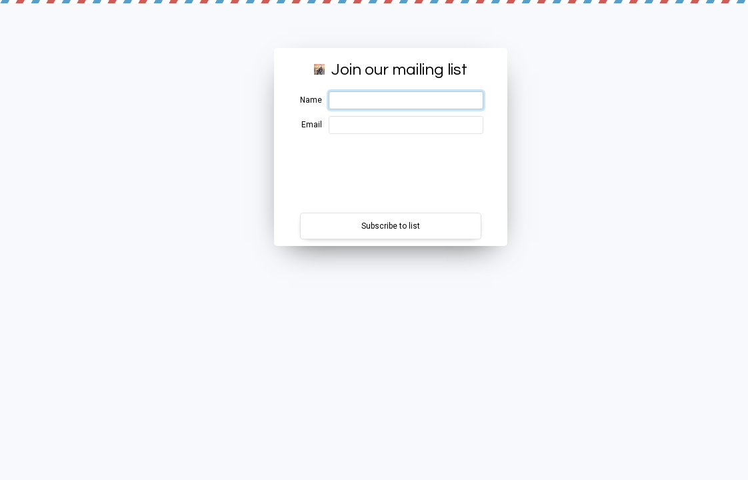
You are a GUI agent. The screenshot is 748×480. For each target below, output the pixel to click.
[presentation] (390, 173)
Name (311, 100)
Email (311, 124)
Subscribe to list (390, 226)
